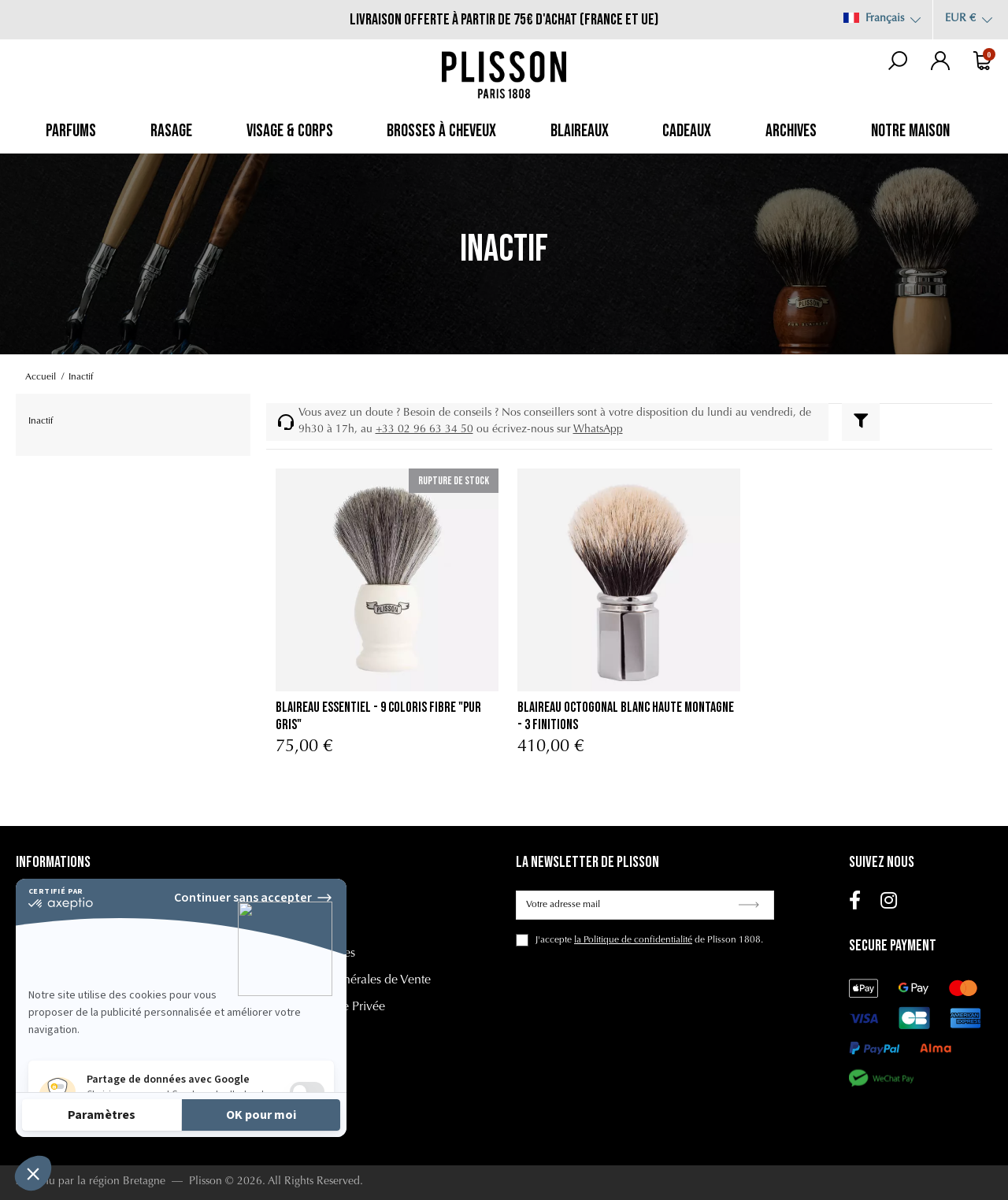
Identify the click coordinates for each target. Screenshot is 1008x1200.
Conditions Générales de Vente (348, 980)
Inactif (40, 421)
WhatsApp (598, 429)
